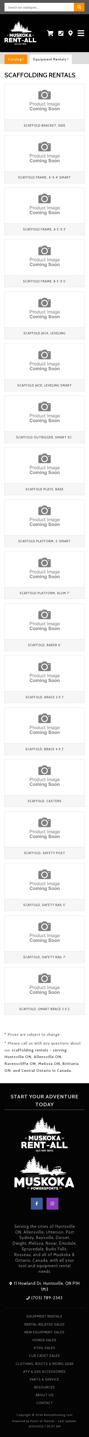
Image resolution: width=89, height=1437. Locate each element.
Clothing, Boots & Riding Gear (45, 1364)
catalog (17, 59)
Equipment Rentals (44, 1316)
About (45, 1395)
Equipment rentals (52, 59)
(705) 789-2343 (44, 1297)
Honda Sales (44, 1340)
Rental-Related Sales (44, 1324)
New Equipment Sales (44, 1332)
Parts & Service (44, 1379)
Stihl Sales (44, 1348)
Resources (44, 1387)
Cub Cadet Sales (44, 1356)
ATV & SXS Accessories (44, 1371)
